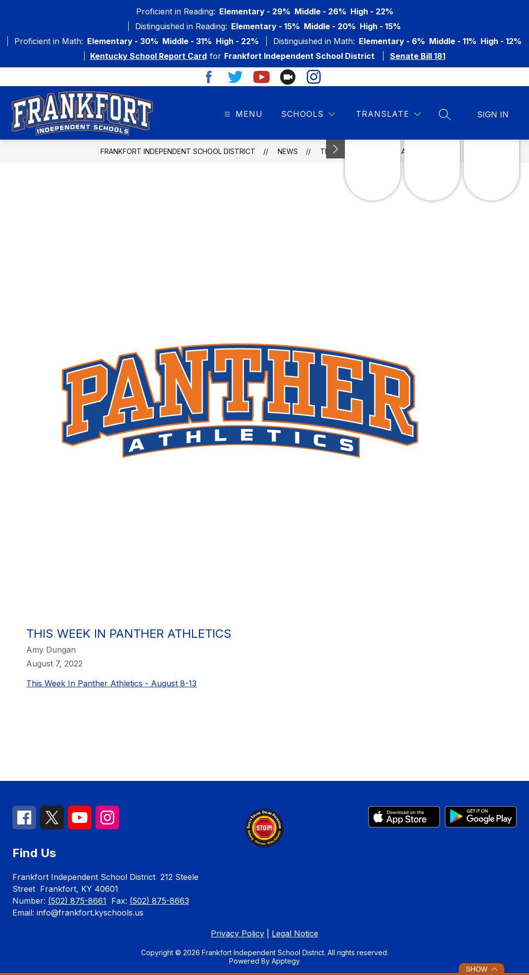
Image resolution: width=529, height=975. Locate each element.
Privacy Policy (237, 933)
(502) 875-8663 (159, 901)
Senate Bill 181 (417, 56)
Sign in (493, 114)
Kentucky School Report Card (148, 56)
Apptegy (286, 961)
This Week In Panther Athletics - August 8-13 (111, 683)
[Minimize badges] (335, 149)
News (288, 151)
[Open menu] (242, 114)
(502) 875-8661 (77, 901)
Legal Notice (295, 933)
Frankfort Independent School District (177, 151)
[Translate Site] (388, 114)
